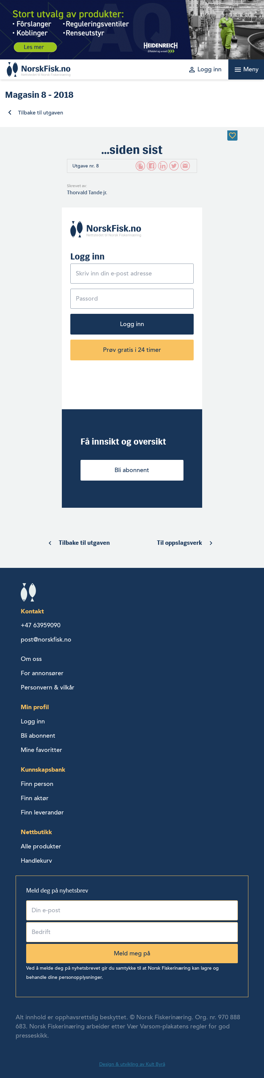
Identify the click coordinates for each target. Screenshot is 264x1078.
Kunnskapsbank (43, 769)
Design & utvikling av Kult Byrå (132, 1064)
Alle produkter (41, 846)
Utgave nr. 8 (85, 166)
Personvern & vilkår (47, 687)
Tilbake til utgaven (40, 112)
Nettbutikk (36, 832)
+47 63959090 (40, 625)
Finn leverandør (42, 812)
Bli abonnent (132, 470)
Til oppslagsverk (179, 542)
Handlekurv (36, 860)
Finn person (37, 784)
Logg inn (132, 324)
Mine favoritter (41, 750)
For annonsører (42, 673)
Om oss (31, 659)
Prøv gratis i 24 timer (132, 350)
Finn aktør (35, 798)
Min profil (35, 707)
